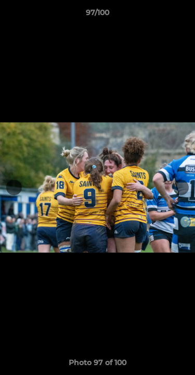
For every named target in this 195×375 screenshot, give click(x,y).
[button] (182, 15)
